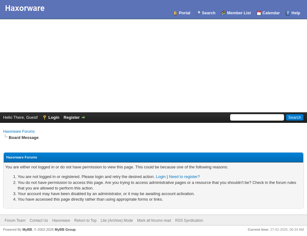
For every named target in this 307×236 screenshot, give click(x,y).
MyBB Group (65, 229)
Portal (184, 13)
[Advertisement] (153, 65)
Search (208, 13)
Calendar (271, 13)
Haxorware (61, 220)
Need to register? (184, 176)
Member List (239, 13)
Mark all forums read (154, 220)
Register (72, 117)
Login (53, 117)
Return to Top (85, 220)
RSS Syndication (189, 220)
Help (295, 13)
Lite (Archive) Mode (117, 220)
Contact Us (38, 220)
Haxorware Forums (19, 131)
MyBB (27, 229)
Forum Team (15, 220)
